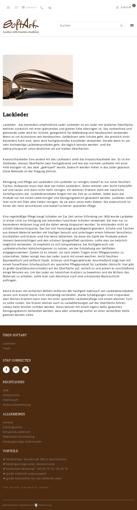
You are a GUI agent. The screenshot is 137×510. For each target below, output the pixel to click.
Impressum (10, 400)
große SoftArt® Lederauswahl (26, 473)
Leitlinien (9, 343)
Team (6, 348)
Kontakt (8, 422)
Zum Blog (31, 7)
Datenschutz (11, 395)
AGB (6, 390)
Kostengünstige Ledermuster (22, 441)
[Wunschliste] (16, 7)
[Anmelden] (8, 7)
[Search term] (91, 25)
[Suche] (121, 26)
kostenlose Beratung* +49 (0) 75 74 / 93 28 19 (37, 468)
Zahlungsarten (13, 427)
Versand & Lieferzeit (16, 432)
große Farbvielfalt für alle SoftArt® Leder (34, 478)
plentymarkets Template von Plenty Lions (27, 505)
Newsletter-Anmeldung (18, 436)
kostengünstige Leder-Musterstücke (30, 464)
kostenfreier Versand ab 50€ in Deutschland (36, 459)
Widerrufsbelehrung (17, 404)
